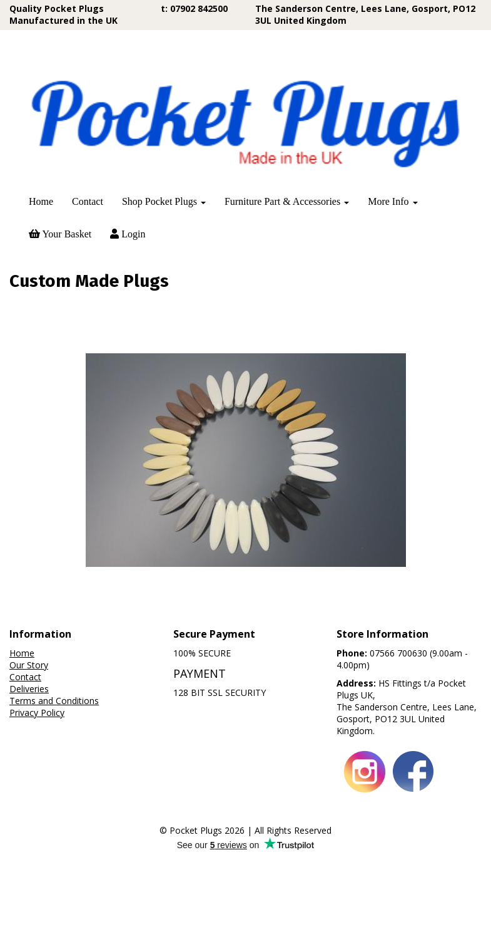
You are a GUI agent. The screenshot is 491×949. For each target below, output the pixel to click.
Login (127, 234)
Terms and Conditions (54, 797)
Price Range (40, 311)
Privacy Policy (36, 809)
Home (41, 201)
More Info (392, 201)
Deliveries (29, 785)
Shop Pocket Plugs (164, 201)
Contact (87, 201)
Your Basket (60, 234)
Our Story (28, 761)
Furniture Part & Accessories (287, 201)
